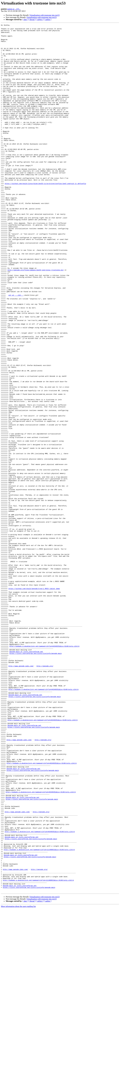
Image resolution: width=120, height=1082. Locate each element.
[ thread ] (32, 19)
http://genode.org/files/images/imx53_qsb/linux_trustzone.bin (36, 319)
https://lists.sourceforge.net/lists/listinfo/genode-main (35, 779)
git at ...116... (15, 349)
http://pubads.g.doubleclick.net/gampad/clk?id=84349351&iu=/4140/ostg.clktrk (44, 771)
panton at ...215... (13, 9)
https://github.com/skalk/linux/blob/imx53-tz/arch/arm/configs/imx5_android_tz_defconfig (45, 215)
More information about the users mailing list (18, 1080)
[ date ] (25, 19)
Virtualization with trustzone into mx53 (44, 15)
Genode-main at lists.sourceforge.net (26, 777)
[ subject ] (40, 19)
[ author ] (47, 19)
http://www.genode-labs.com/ (21, 794)
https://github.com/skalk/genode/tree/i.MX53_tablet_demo (34, 701)
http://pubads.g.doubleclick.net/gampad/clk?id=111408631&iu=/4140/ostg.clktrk (39, 1015)
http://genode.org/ (44, 794)
